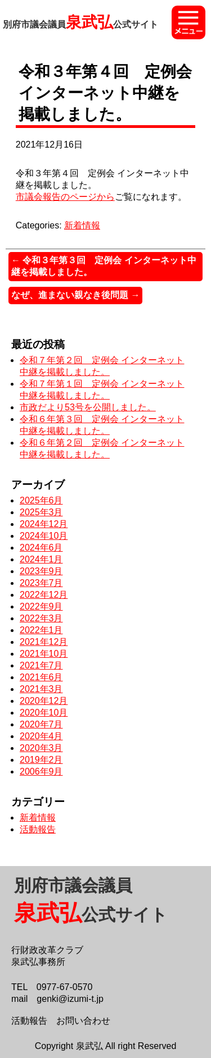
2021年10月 (44, 653)
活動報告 (38, 829)
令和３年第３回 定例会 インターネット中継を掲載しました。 (103, 266)
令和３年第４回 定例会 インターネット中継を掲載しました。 (105, 93)
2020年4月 (41, 736)
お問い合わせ (83, 1020)
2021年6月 (41, 677)
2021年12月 (44, 642)
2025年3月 (41, 512)
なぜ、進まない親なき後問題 (75, 295)
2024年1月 (41, 559)
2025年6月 (41, 500)
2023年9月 (41, 571)
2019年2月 (41, 759)
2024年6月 (41, 547)
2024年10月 (44, 536)
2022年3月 (41, 618)
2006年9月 (41, 771)
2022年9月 (41, 606)
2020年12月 (44, 701)
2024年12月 (44, 524)
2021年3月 (41, 689)
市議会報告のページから (65, 196)
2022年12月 (44, 594)
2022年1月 (41, 630)
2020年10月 (44, 712)
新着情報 (82, 225)
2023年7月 (41, 583)
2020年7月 (41, 724)
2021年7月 (41, 665)
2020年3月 (41, 748)
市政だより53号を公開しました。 (88, 407)
